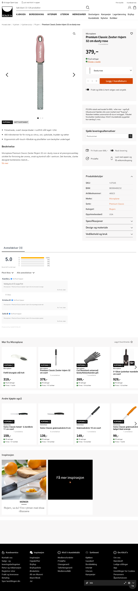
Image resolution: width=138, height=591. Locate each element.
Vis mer (5, 163)
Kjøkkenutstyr (27, 24)
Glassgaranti (63, 564)
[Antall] (92, 81)
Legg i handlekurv (116, 81)
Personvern (119, 574)
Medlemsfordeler (65, 557)
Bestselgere (93, 14)
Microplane (91, 33)
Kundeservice (131, 2)
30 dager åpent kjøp (10, 2)
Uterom (89, 571)
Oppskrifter (35, 560)
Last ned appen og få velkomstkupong (123, 158)
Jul (31, 581)
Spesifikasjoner (94, 221)
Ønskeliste (34, 571)
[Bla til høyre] (73, 74)
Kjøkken (16, 24)
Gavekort (90, 560)
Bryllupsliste (35, 567)
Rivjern (37, 24)
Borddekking (91, 564)
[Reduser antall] (88, 81)
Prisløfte (94, 158)
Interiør (89, 567)
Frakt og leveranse (10, 574)
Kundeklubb (93, 18)
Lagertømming (119, 14)
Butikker (113, 18)
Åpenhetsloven (120, 577)
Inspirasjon (35, 557)
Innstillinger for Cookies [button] (124, 571)
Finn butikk (119, 2)
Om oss (117, 557)
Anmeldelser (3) (13, 247)
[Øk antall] (96, 81)
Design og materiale (97, 227)
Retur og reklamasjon (11, 567)
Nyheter (104, 18)
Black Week (35, 577)
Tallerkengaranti (65, 567)
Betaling (5, 577)
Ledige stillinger (121, 564)
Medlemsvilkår (64, 571)
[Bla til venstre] (7, 74)
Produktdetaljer (94, 176)
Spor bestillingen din (11, 581)
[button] (131, 33)
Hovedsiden (6, 24)
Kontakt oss (7, 557)
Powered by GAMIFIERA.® (11, 327)
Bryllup (131, 14)
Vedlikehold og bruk (96, 234)
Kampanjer (106, 14)
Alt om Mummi (36, 574)
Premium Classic (116, 203)
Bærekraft (118, 560)
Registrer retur (8, 571)
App (115, 567)
